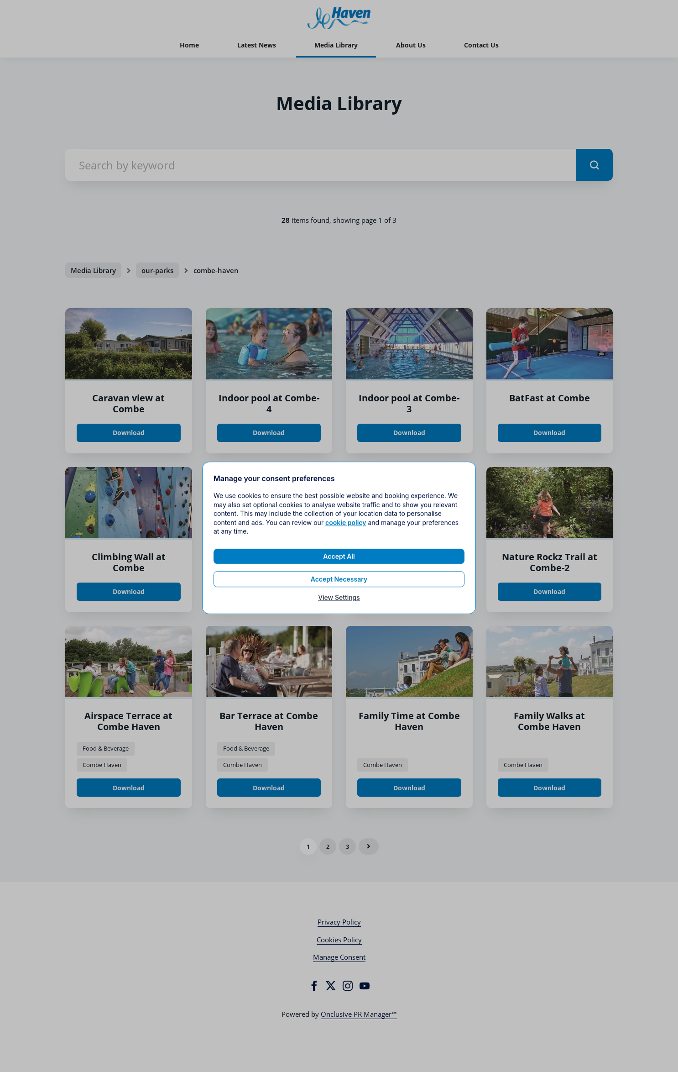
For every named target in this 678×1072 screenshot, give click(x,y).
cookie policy (345, 530)
